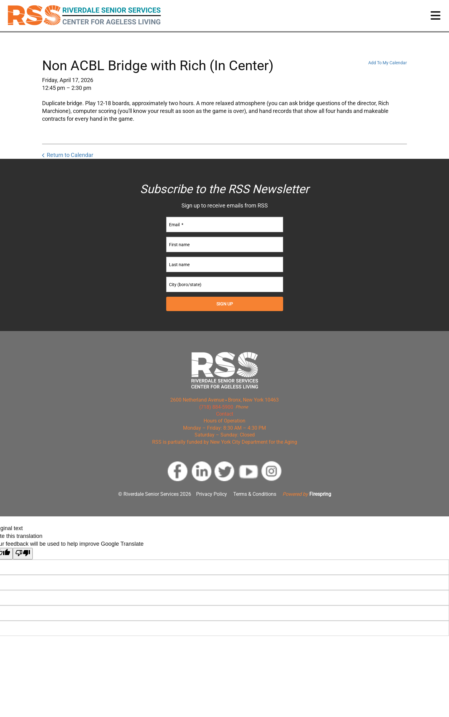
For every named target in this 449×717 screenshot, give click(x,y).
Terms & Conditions (254, 494)
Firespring (320, 494)
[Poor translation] (23, 553)
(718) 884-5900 (216, 407)
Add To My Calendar (387, 62)
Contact (224, 414)
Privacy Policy (211, 494)
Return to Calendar (70, 155)
